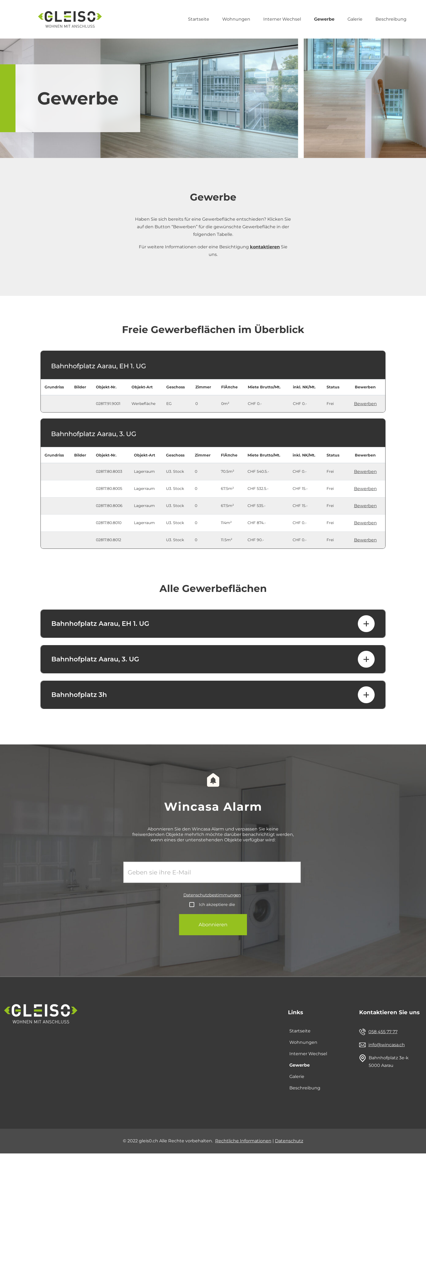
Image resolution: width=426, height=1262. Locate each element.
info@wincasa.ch (386, 1044)
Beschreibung (390, 19)
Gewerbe (324, 19)
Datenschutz (289, 1140)
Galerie (354, 19)
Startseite (198, 19)
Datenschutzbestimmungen (212, 895)
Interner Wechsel (282, 19)
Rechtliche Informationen (243, 1140)
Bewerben (365, 403)
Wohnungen (236, 19)
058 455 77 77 (382, 1031)
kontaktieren (265, 246)
